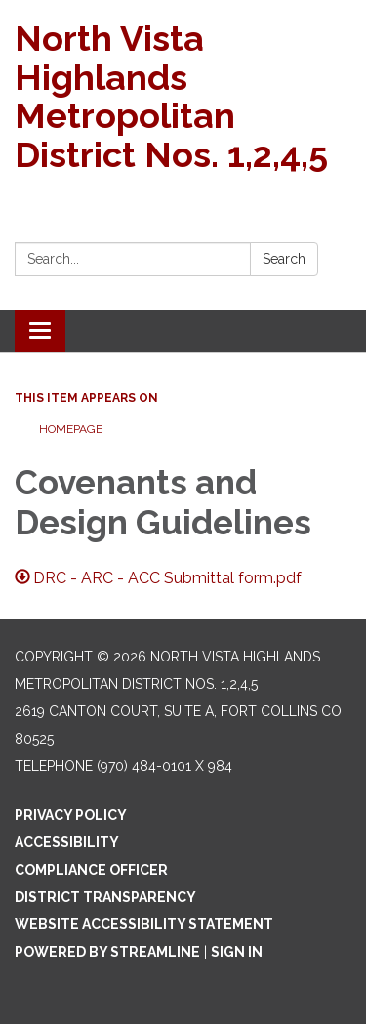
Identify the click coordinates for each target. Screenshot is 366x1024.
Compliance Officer (91, 869)
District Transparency (105, 897)
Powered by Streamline (107, 952)
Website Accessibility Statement (144, 924)
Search (284, 259)
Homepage (70, 429)
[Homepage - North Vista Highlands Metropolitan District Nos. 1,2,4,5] (183, 97)
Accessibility (67, 842)
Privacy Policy (71, 815)
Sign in (237, 952)
